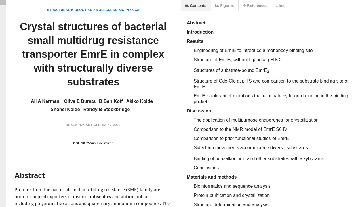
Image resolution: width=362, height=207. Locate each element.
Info (280, 5)
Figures (224, 5)
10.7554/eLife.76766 (97, 143)
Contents (195, 5)
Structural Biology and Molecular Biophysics (93, 10)
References (255, 5)
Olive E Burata (80, 101)
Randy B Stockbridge (106, 109)
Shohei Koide (65, 109)
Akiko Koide (139, 101)
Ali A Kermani (46, 101)
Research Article (83, 124)
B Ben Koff (111, 101)
